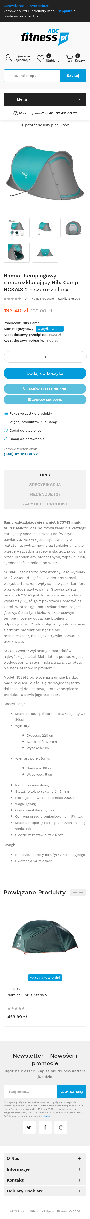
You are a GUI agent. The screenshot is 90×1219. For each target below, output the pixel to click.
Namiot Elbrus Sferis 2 (27, 995)
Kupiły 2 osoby (69, 298)
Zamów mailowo (45, 400)
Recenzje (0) (45, 494)
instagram (60, 1127)
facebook (45, 1127)
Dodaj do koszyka (45, 373)
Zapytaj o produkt (45, 503)
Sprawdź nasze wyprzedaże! (27, 5)
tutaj (47, 1116)
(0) (26, 298)
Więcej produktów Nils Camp (33, 422)
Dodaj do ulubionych (26, 430)
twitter (29, 1127)
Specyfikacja (45, 484)
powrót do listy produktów (45, 125)
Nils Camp (31, 323)
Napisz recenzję (43, 298)
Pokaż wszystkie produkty (31, 413)
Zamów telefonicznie (45, 389)
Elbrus (13, 989)
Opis (45, 474)
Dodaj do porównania (27, 439)
